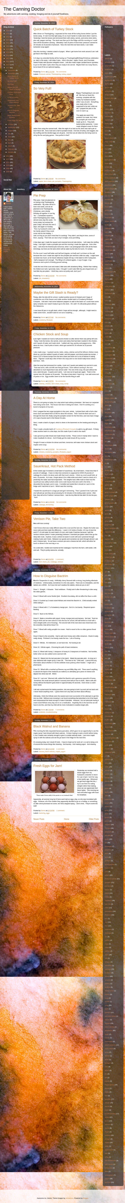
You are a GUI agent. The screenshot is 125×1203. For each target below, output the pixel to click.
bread (107, 207)
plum (106, 853)
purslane (108, 886)
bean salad (109, 142)
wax (106, 1153)
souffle (107, 1002)
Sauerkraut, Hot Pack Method (54, 466)
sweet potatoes (110, 1045)
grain (106, 514)
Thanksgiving (56, 74)
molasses (108, 713)
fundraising (109, 481)
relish (107, 908)
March (10, 146)
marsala (107, 684)
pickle (107, 839)
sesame (107, 980)
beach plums (109, 138)
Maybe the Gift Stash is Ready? (55, 292)
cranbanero (109, 358)
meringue (108, 694)
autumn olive (109, 98)
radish (107, 893)
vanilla (107, 1128)
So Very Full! (42, 88)
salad (107, 947)
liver (106, 658)
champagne (109, 272)
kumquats (108, 615)
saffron (107, 940)
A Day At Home (44, 398)
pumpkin (58, 181)
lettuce (107, 647)
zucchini (108, 1182)
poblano (107, 861)
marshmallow (109, 687)
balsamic (108, 113)
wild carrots (109, 1164)
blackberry (108, 185)
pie (53, 181)
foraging (108, 478)
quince (107, 890)
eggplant (108, 420)
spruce (107, 1020)
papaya (107, 777)
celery (107, 268)
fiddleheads (109, 460)
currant (107, 387)
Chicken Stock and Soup (50, 334)
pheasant (108, 832)
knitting (107, 604)
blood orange (109, 189)
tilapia (107, 1092)
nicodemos (69, 1198)
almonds (108, 62)
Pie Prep (39, 195)
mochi (107, 709)
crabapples (109, 355)
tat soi (107, 1070)
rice (106, 922)
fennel (107, 449)
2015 (8, 65)
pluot (106, 857)
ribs (106, 918)
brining (107, 210)
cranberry (42, 320)
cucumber (108, 377)
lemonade (108, 640)
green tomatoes (110, 528)
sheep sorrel (109, 991)
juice (106, 579)
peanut (107, 806)
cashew (107, 257)
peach (107, 803)
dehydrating (109, 402)
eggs (48, 813)
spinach (107, 1012)
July (9, 134)
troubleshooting (51, 712)
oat (106, 756)
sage (106, 944)
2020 (8, 49)
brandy (107, 203)
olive (106, 763)
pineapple (108, 846)
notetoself (108, 752)
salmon (107, 951)
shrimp (107, 994)
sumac (107, 1038)
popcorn (108, 868)
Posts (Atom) (71, 827)
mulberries (108, 723)
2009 (8, 168)
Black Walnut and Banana (51, 726)
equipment (108, 434)
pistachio (108, 850)
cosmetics (108, 351)
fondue (107, 470)
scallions (108, 973)
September (12, 127)
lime (106, 655)
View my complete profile (7, 249)
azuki (107, 102)
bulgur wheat (109, 221)
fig (106, 463)
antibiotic (42, 712)
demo (107, 405)
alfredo (107, 58)
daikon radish (109, 398)
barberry (108, 120)
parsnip (107, 785)
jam (106, 572)
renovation (108, 911)
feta (106, 456)
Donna (8, 203)
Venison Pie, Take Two (49, 519)
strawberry (45, 278)
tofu (106, 1096)
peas (106, 814)
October (11, 124)
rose (106, 926)
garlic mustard (110, 492)
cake (106, 232)
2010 (8, 165)
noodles (107, 749)
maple (58, 751)
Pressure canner (45, 74)
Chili (106, 297)
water (107, 1146)
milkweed (108, 702)
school (107, 976)
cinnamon (108, 319)
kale (106, 582)
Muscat (107, 727)
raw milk (108, 904)
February (11, 149)
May (9, 140)
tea (106, 1074)
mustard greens (110, 738)
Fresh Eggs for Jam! (47, 766)
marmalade (109, 680)
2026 (8, 31)
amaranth (108, 66)
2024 (8, 37)
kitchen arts (109, 597)
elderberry (108, 427)
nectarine (108, 741)
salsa (107, 955)
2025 (8, 34)
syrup (107, 1052)
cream (107, 366)
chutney (107, 311)
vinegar (107, 1139)
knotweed (108, 608)
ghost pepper (109, 503)
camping (108, 235)
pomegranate (109, 864)
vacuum (107, 1124)
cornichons (109, 348)
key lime (108, 593)
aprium (107, 87)
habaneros (108, 532)
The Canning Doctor (24, 9)
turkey (64, 74)
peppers (108, 824)
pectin (107, 821)
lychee (107, 666)
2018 (8, 55)
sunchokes (108, 1041)
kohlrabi (107, 611)
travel (107, 1110)
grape (107, 521)
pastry (107, 792)
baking (107, 109)
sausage (108, 969)
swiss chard (109, 1049)
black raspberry (110, 178)
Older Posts (94, 819)
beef (106, 149)
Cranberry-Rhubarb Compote (65, 429)
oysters (107, 774)
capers (107, 239)
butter (107, 225)
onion (107, 767)
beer (106, 152)
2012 (8, 159)
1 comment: (60, 559)
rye (106, 937)
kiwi (106, 600)
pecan (107, 817)
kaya (106, 586)
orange (107, 770)
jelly (106, 575)
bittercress (108, 171)
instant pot (108, 557)
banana (41, 751)
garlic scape (109, 496)
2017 (8, 58)
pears (107, 810)
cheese (107, 275)
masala (107, 691)
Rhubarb (50, 320)
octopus (107, 759)
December (12, 70)
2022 (8, 43)
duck (106, 416)
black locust (109, 174)
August (10, 130)
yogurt (69, 74)
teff (106, 1077)
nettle (107, 745)
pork (106, 871)
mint (106, 705)
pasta (107, 788)
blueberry (108, 192)
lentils (107, 644)
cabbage (42, 505)
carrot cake (109, 250)
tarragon (108, 1063)
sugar (107, 1034)
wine (106, 1171)
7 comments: (60, 710)
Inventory (108, 561)
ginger (107, 507)
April (10, 143)
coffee (107, 333)
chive (107, 301)
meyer (107, 698)
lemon (107, 629)
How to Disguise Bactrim (50, 576)
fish (106, 467)
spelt (106, 1009)
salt (106, 958)
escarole (108, 438)
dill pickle (108, 413)
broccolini (108, 217)
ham (106, 535)
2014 (8, 68)
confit (107, 337)
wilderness (108, 1168)
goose (107, 510)
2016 (8, 61)
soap (106, 998)
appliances (108, 80)
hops (106, 550)
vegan (107, 1132)
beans (107, 145)
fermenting (49, 505)
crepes (107, 369)
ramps (107, 897)
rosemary (108, 929)
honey (107, 546)
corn (106, 344)
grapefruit (108, 525)
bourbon (108, 199)
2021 (8, 46)
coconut (107, 330)
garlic (107, 488)
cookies (107, 340)
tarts (106, 1067)
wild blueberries (110, 1160)
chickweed (108, 293)
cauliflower (108, 261)
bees (106, 156)
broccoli (107, 214)
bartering (42, 813)
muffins (107, 720)
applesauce (109, 77)
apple (41, 181)
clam (106, 322)
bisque (107, 167)
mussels (108, 734)
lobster (107, 662)
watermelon (109, 1150)
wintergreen (109, 1175)
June (10, 137)
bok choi (108, 196)
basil (106, 131)
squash (107, 1023)
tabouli (107, 1056)
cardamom (108, 246)
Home (66, 819)
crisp (106, 373)
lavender (108, 622)
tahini (107, 1059)
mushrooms (109, 731)
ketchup (107, 590)
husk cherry (109, 554)
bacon (107, 105)
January (11, 152)
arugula (107, 95)
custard (107, 395)
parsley (107, 781)
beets (107, 163)
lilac (106, 651)
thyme (107, 1088)
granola (107, 517)
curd (106, 380)
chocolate (108, 304)
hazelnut (108, 539)
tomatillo (108, 1099)
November (12, 73)
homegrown (109, 543)
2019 (8, 52)
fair (106, 441)
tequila (107, 1081)
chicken (48, 384)
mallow (107, 669)
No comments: (61, 72)
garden (107, 485)
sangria (107, 962)
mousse (107, 716)
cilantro (107, 315)
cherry (107, 279)
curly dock (108, 384)
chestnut (108, 283)
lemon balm (109, 633)
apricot (107, 84)
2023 (8, 40)
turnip (66, 384)
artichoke (108, 91)
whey (107, 1157)
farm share (47, 181)
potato (107, 875)
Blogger (85, 1198)
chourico (108, 308)
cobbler (107, 326)
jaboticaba (108, 564)
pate (106, 796)
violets (107, 1142)
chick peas (108, 286)
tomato (107, 1103)
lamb (106, 619)
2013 (8, 156)
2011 (8, 162)
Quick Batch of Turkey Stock (53, 29)
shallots (107, 987)
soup (61, 384)
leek (106, 626)
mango (107, 673)
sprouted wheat (110, 1016)
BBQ (106, 134)
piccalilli (107, 835)
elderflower (109, 431)
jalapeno (108, 568)
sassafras (108, 965)
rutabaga (54, 562)
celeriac (42, 384)
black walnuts (50, 751)
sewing (107, 983)
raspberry (108, 900)
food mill (108, 474)
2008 (8, 172)
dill (106, 409)
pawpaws (108, 799)
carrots (107, 254)
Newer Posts (38, 819)
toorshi (107, 1106)
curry (106, 391)
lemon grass (109, 637)
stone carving (109, 1027)
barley (107, 124)
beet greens (109, 160)
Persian (107, 828)
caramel (107, 243)
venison (60, 562)
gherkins (108, 499)
